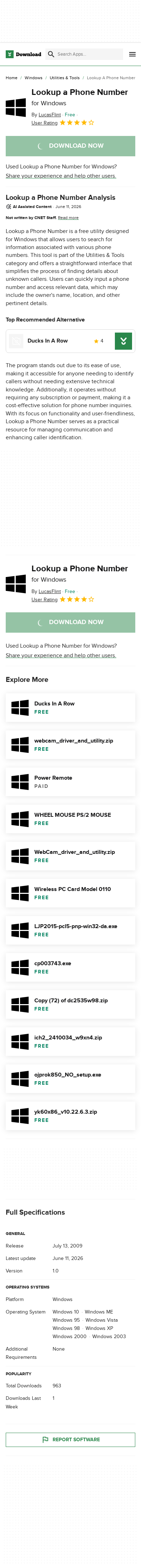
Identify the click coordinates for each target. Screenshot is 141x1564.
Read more (68, 217)
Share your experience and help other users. (61, 175)
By (46, 115)
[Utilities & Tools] (65, 78)
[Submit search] (51, 54)
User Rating (63, 122)
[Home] (12, 78)
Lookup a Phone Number (79, 97)
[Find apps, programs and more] (84, 54)
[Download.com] (23, 54)
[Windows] (34, 78)
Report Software (70, 1440)
